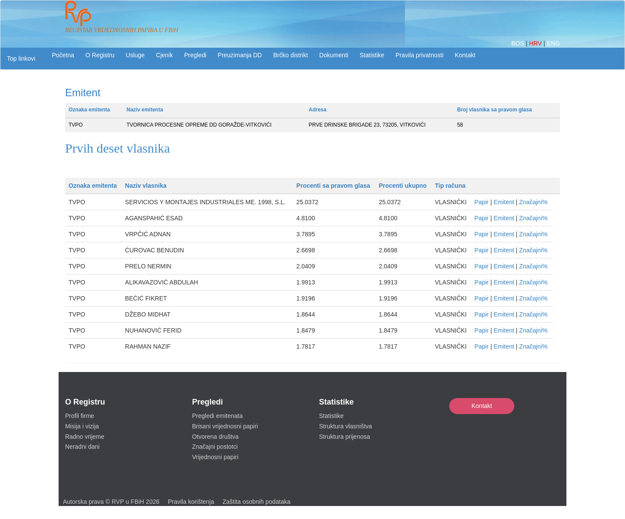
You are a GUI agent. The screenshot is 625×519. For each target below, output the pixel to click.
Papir (481, 202)
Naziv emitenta (145, 110)
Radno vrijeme (84, 436)
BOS (518, 43)
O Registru (100, 55)
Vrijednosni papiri (215, 457)
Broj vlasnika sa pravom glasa (494, 110)
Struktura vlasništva (345, 426)
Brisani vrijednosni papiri (225, 426)
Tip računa (450, 185)
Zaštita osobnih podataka (256, 501)
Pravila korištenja (191, 501)
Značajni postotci (215, 446)
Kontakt (481, 405)
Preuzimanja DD (240, 55)
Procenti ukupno (403, 185)
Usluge (135, 55)
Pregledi (195, 55)
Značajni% (533, 202)
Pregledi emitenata (217, 415)
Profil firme (79, 415)
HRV (536, 43)
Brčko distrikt (290, 55)
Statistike (372, 55)
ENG (553, 43)
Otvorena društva (215, 436)
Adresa (317, 110)
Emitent (503, 202)
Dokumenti (334, 55)
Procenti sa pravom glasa (333, 185)
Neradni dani (82, 446)
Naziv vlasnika (146, 185)
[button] (23, 58)
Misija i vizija (82, 426)
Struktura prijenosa (344, 436)
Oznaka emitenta (89, 110)
